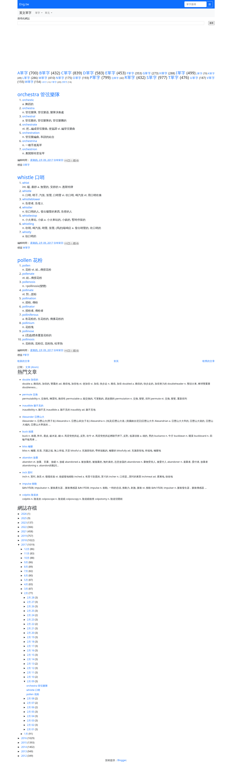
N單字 (60, 78)
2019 (24, 535)
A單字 (22, 73)
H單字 (163, 73)
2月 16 (31, 650)
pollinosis (28, 339)
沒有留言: (59, 160)
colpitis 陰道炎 (30, 494)
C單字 (66, 73)
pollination (29, 298)
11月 (27, 553)
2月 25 (31, 610)
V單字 (211, 78)
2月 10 (31, 677)
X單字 (44, 82)
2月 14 (31, 659)
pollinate (28, 290)
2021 (24, 531)
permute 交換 (30, 394)
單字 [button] (38, 12)
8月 (26, 566)
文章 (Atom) (31, 367)
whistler (27, 207)
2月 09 (31, 681)
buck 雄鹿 (27, 431)
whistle (26, 191)
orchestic (28, 100)
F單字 (130, 73)
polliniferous (30, 314)
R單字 (130, 77)
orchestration (31, 133)
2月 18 (31, 641)
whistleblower (31, 199)
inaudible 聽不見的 (32, 405)
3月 (26, 588)
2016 (24, 738)
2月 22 (31, 624)
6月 (26, 575)
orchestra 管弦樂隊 (38, 94)
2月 (26, 593)
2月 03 (31, 720)
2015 (24, 742)
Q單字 (115, 78)
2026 (24, 513)
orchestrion (29, 149)
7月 (26, 571)
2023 (24, 522)
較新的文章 (23, 361)
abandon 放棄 (30, 457)
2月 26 (31, 606)
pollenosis (28, 282)
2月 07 (31, 703)
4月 (26, 584)
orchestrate (29, 124)
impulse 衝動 (29, 483)
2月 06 (31, 707)
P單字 (95, 77)
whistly (26, 232)
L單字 (26, 78)
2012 (24, 755)
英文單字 (25, 13)
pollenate (28, 273)
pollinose (28, 331)
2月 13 (31, 663)
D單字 (88, 73)
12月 (27, 549)
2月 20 (31, 632)
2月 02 (31, 725)
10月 (27, 558)
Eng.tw (24, 4)
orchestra (28, 108)
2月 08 (31, 698)
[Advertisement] (116, 48)
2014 (24, 747)
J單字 (199, 73)
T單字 (173, 77)
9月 (26, 562)
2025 (24, 518)
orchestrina (29, 141)
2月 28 (31, 597)
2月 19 (31, 637)
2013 (24, 751)
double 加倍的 (30, 379)
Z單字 (64, 82)
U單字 (194, 78)
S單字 (152, 77)
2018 (24, 540)
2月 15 (31, 655)
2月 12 (31, 668)
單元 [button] (47, 12)
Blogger (121, 760)
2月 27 (31, 602)
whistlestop (29, 215)
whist (25, 183)
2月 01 (31, 729)
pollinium (28, 323)
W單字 (29, 82)
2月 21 (31, 628)
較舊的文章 (208, 361)
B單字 (44, 73)
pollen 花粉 (30, 260)
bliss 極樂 (27, 446)
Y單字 (54, 82)
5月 (26, 580)
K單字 (211, 73)
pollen (26, 265)
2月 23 (31, 619)
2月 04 (31, 716)
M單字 (43, 78)
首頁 (116, 361)
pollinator (28, 306)
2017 (24, 544)
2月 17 (31, 646)
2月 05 (31, 711)
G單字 (147, 73)
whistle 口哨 (31, 177)
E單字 (110, 73)
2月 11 (31, 672)
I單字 (180, 73)
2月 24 (31, 615)
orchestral (28, 116)
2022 (24, 527)
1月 (26, 733)
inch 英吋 (27, 472)
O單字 (77, 78)
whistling (28, 224)
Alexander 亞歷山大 (33, 416)
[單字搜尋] (195, 4)
